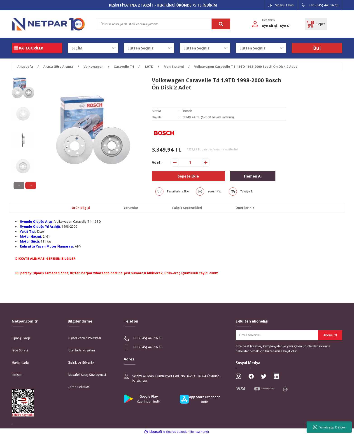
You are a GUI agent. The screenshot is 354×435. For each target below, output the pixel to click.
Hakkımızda (20, 362)
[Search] (163, 24)
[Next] (29, 185)
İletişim (17, 374)
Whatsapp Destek (329, 427)
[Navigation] (37, 48)
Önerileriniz (244, 208)
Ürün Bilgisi (81, 208)
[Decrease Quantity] (175, 162)
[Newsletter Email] (289, 335)
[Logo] (49, 24)
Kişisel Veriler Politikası (84, 338)
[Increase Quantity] (206, 162)
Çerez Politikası (79, 387)
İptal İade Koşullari (81, 350)
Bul (317, 48)
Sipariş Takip (21, 338)
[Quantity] (190, 162)
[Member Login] (255, 24)
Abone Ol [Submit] (330, 335)
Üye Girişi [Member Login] (269, 25)
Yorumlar (130, 208)
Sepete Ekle (188, 176)
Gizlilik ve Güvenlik (81, 362)
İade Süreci (20, 350)
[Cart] (316, 24)
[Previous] (17, 185)
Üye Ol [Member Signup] (285, 25)
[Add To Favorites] (172, 191)
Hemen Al (253, 176)
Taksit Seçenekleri (187, 208)
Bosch (187, 111)
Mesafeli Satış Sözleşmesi (87, 374)
